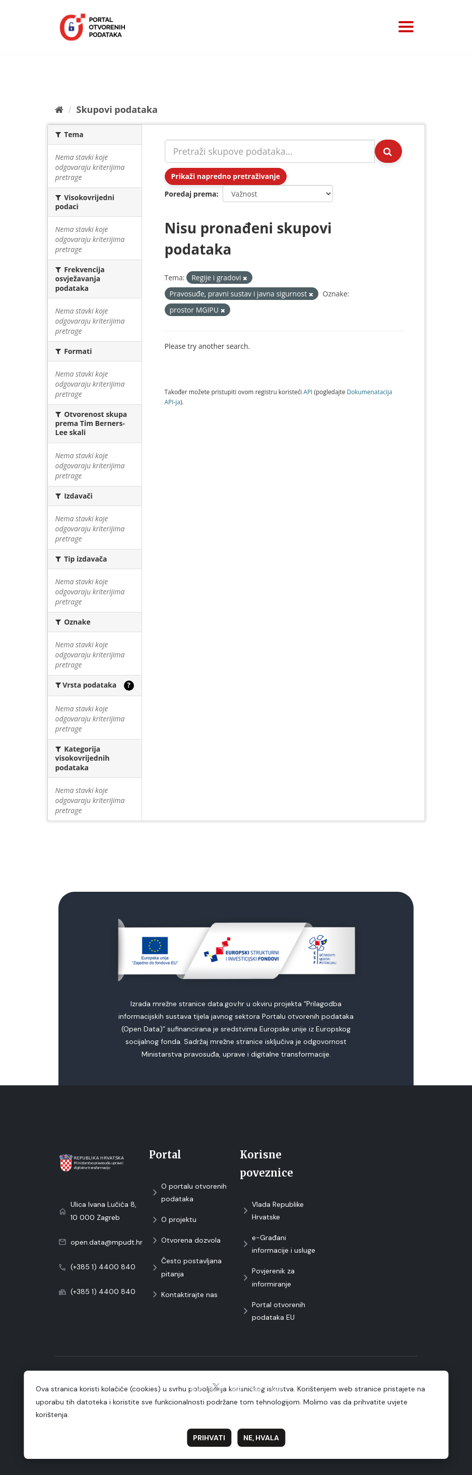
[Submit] (388, 151)
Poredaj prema (191, 194)
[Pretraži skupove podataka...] (270, 151)
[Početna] (59, 109)
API (307, 392)
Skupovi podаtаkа (116, 109)
